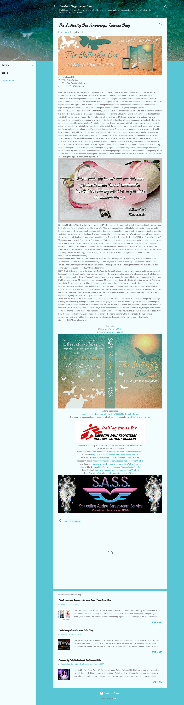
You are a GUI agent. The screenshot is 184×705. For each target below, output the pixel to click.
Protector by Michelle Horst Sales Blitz (75, 630)
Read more (157, 622)
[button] (160, 24)
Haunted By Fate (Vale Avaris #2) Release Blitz (79, 660)
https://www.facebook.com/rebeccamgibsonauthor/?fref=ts (118, 461)
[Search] (165, 7)
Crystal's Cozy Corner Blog (75, 6)
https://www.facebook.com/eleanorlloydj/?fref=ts (119, 467)
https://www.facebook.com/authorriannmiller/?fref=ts (116, 470)
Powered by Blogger (110, 693)
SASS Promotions (72, 521)
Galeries (115, 698)
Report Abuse (8, 80)
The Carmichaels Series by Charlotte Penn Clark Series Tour (84, 600)
